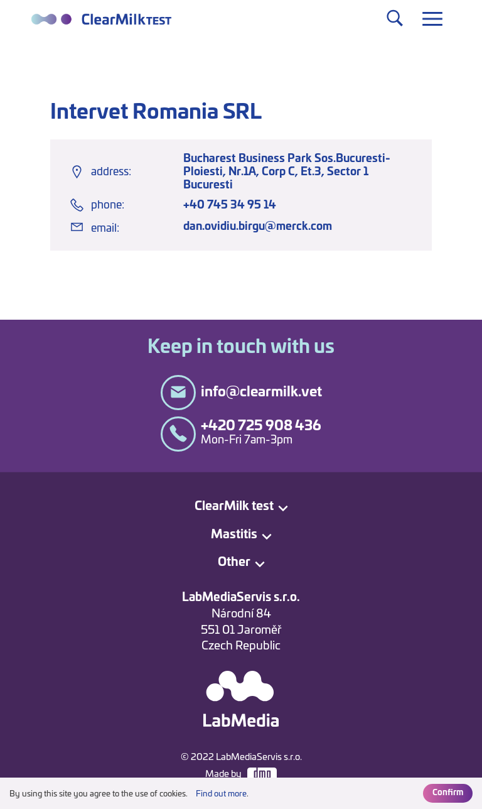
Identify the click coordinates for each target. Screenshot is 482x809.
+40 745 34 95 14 (229, 205)
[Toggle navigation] (432, 19)
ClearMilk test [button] (234, 507)
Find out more (221, 794)
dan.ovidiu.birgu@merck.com (257, 226)
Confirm (447, 793)
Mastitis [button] (234, 535)
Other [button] (234, 562)
